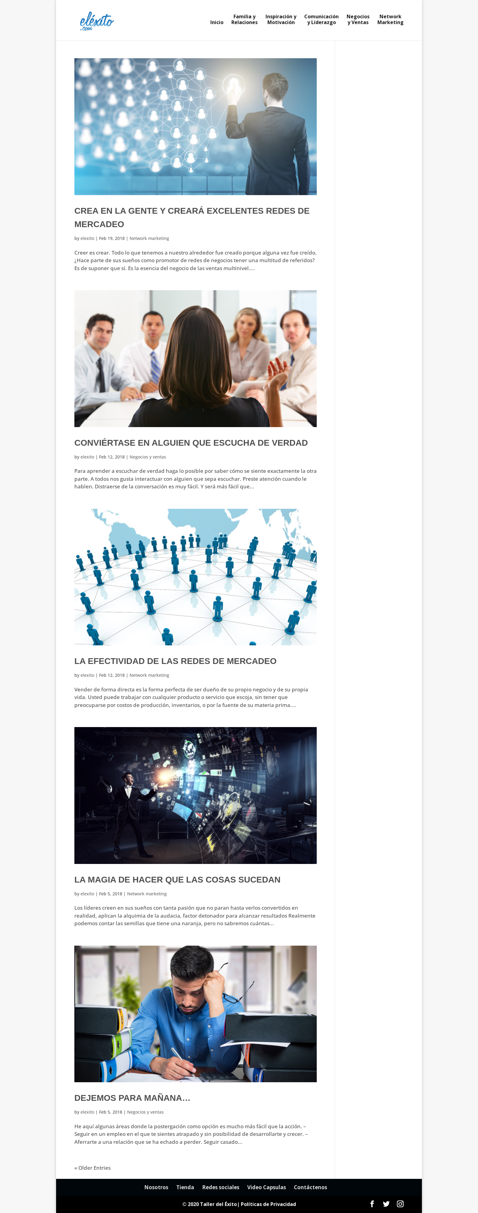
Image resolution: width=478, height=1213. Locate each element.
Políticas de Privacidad (268, 1204)
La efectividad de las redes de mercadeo (175, 661)
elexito (87, 238)
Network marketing (149, 238)
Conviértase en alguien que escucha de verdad (191, 443)
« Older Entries (92, 1167)
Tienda (185, 1187)
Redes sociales (220, 1187)
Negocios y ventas (148, 457)
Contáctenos (310, 1187)
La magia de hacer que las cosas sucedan (177, 879)
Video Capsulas (266, 1187)
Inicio (216, 23)
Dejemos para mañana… (132, 1098)
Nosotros (156, 1187)
